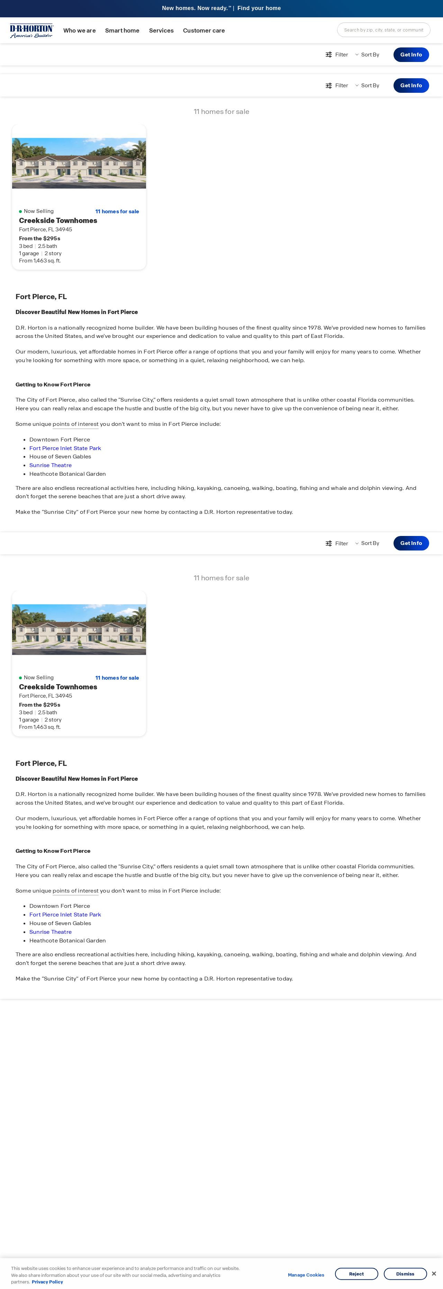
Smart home (122, 30)
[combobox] (384, 30)
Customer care (204, 30)
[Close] (434, 1273)
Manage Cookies (306, 1275)
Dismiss (405, 1274)
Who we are (79, 30)
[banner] (221, 9)
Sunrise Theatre (50, 465)
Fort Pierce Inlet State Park (65, 448)
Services (161, 30)
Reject (356, 1274)
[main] (221, 666)
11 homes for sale (117, 211)
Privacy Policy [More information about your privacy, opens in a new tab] (47, 1282)
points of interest (76, 424)
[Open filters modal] (336, 54)
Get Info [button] (411, 54)
